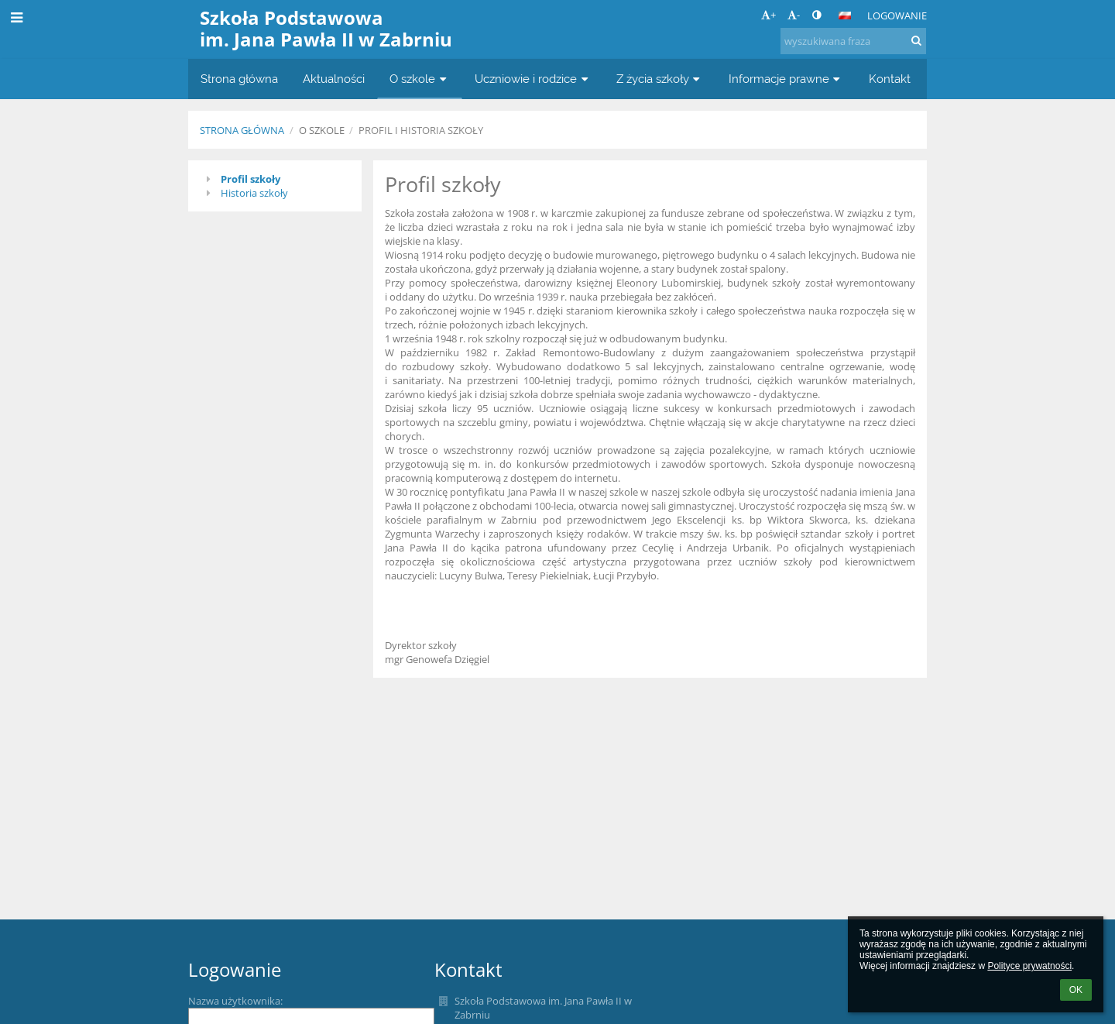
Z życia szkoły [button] (660, 78)
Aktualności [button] (334, 78)
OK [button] (1075, 989)
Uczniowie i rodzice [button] (533, 78)
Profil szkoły (250, 179)
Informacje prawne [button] (786, 78)
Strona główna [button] (239, 78)
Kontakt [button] (890, 78)
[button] (844, 15)
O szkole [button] (419, 78)
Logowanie (897, 15)
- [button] (793, 15)
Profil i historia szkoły (421, 130)
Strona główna (242, 130)
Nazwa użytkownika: (235, 1001)
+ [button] (768, 15)
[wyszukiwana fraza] (853, 41)
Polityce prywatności (1029, 965)
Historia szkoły (254, 193)
